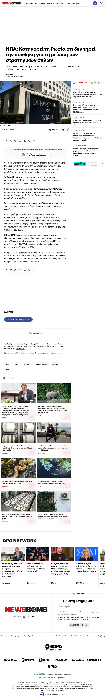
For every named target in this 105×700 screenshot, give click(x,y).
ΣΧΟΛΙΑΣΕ (53, 130)
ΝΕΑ (7, 370)
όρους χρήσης (93, 612)
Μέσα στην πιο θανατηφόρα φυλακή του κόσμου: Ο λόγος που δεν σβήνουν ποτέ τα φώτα (17, 516)
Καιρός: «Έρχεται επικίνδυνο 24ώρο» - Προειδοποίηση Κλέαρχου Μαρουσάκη (51, 482)
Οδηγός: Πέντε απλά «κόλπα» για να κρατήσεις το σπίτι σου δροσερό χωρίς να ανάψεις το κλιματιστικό (52, 516)
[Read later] (68, 129)
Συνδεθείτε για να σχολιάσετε (18, 319)
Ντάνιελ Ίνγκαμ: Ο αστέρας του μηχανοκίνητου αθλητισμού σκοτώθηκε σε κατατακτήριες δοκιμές (85, 152)
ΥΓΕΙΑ (68, 3)
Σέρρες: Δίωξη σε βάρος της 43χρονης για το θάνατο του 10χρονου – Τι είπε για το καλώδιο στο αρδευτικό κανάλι (88, 136)
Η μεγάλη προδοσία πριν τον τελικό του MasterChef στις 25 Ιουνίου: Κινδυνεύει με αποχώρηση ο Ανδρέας (61, 568)
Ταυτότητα (4, 636)
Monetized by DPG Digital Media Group (59, 674)
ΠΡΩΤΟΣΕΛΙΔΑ (77, 3)
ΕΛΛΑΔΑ (42, 3)
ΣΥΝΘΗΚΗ (27, 364)
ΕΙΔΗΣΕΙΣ (55, 364)
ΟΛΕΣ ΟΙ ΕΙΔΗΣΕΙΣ (31, 3)
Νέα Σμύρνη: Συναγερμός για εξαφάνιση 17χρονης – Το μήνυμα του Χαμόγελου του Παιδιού (87, 94)
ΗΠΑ (8, 66)
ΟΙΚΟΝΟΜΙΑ (60, 3)
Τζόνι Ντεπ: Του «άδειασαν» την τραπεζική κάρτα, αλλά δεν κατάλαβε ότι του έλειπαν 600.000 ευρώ (52, 448)
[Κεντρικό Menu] (101, 3)
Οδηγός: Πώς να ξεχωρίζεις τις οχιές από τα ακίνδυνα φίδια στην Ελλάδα (17, 482)
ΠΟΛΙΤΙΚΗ (50, 3)
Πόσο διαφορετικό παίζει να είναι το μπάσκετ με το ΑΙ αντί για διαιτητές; (36, 567)
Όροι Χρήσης (15, 636)
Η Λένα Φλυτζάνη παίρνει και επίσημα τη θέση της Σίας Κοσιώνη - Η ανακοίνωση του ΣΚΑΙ (86, 567)
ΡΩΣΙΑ (16, 364)
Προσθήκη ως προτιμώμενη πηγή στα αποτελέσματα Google (35, 155)
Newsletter (20, 353)
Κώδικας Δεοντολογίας (46, 636)
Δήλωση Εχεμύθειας (29, 636)
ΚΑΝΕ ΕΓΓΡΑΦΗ (78, 625)
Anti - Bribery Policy (77, 636)
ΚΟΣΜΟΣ (4, 130)
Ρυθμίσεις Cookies (62, 636)
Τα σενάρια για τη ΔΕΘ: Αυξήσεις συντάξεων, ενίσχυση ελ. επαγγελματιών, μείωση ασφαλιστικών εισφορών (12, 570)
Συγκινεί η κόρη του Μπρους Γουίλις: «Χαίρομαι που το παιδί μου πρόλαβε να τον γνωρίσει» (87, 122)
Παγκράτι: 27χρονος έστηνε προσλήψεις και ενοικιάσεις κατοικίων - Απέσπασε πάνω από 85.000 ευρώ (86, 108)
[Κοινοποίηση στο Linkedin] (25, 141)
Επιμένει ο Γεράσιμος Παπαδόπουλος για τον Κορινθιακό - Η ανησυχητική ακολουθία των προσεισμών (17, 448)
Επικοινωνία (91, 636)
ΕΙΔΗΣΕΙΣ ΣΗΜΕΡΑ (41, 364)
